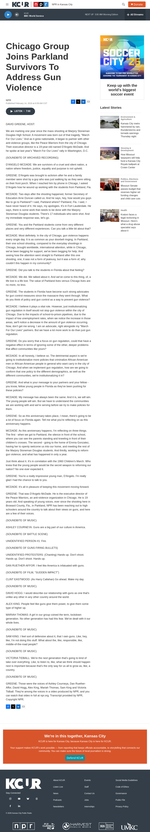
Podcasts (57, 800)
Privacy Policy (122, 807)
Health (124, 210)
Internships (89, 807)
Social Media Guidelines (127, 780)
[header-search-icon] (123, 4)
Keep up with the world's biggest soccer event (122, 89)
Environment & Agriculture (128, 118)
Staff (86, 787)
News (55, 793)
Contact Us (89, 793)
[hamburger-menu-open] (7, 4)
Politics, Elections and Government (129, 180)
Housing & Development (127, 149)
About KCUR (59, 780)
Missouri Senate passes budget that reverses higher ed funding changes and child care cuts (130, 192)
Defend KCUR (75, 758)
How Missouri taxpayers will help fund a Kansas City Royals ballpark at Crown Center (130, 161)
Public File (120, 800)
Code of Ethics (122, 787)
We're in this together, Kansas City (75, 736)
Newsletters (58, 807)
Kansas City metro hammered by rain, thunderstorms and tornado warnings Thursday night (130, 130)
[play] (8, 14)
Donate (138, 4)
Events (87, 780)
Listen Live (58, 787)
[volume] (16, 14)
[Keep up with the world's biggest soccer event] (122, 57)
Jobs (86, 800)
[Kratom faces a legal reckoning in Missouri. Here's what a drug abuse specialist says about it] (109, 215)
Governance (121, 793)
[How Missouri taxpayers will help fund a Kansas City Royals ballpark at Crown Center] (109, 153)
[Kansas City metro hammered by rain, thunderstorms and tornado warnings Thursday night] (109, 122)
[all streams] (135, 14)
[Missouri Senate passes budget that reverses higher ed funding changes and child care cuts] (109, 184)
